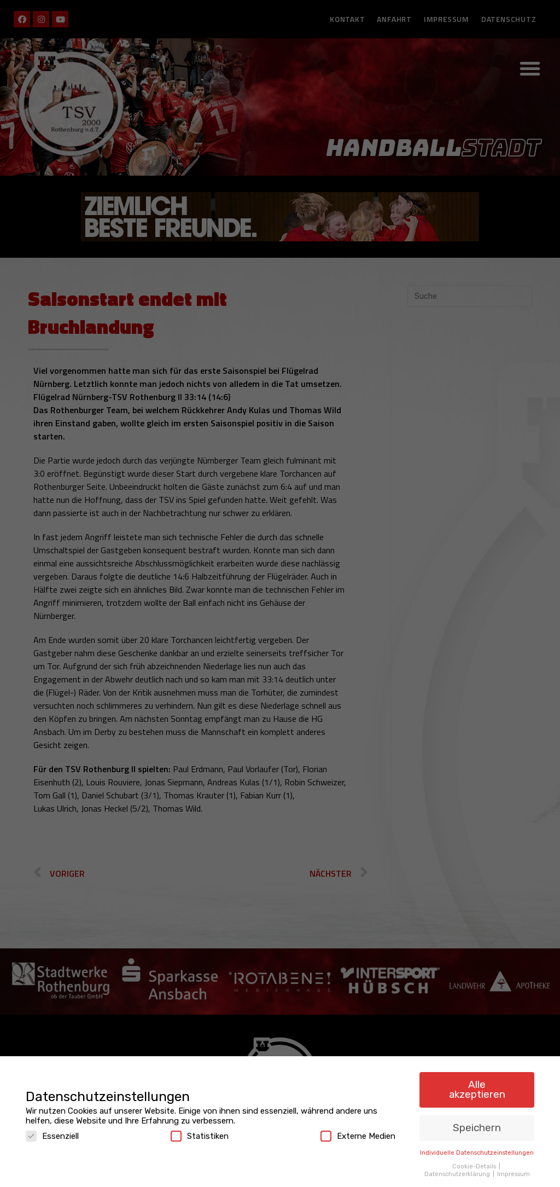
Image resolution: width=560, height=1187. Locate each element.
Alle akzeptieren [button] (477, 1086)
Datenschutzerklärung (458, 1170)
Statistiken (200, 1132)
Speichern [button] (477, 1125)
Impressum (513, 1170)
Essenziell (52, 1132)
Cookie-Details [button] (475, 1163)
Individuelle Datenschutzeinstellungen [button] (477, 1149)
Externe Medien (357, 1132)
